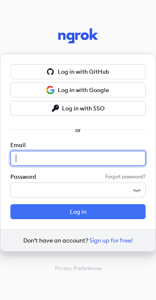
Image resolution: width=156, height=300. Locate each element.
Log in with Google (77, 90)
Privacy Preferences (78, 268)
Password (23, 176)
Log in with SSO (77, 108)
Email (18, 145)
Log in (78, 211)
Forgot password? (125, 176)
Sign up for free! (111, 240)
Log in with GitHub (77, 72)
